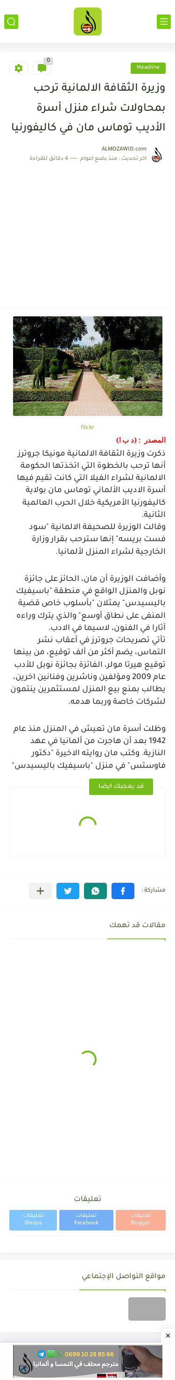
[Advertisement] (87, 230)
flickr (88, 428)
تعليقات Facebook (86, 1220)
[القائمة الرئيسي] (164, 21)
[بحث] (11, 21)
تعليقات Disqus (33, 1220)
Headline (148, 68)
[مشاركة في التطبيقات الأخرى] (40, 891)
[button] (123, 891)
